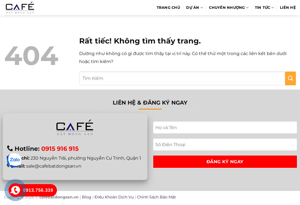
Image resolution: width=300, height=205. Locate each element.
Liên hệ (288, 8)
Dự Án (194, 7)
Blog (86, 197)
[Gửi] (290, 78)
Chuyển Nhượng (229, 7)
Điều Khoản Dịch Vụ (114, 197)
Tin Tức (264, 7)
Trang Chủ (168, 8)
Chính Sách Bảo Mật (156, 197)
